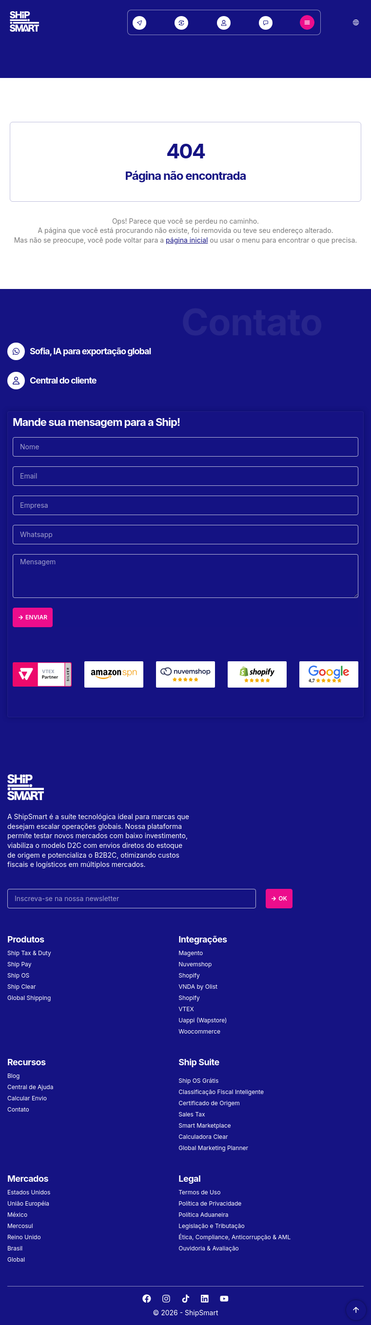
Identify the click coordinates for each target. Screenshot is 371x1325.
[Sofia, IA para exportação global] (16, 351)
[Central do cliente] (16, 380)
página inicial (187, 240)
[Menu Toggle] (307, 22)
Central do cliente (63, 380)
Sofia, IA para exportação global (90, 351)
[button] (356, 22)
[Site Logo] (24, 22)
